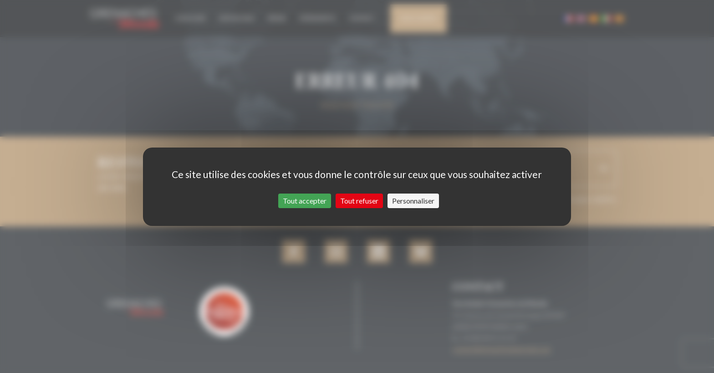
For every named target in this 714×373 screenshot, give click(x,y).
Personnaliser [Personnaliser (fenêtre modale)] (413, 200)
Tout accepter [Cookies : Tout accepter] (304, 200)
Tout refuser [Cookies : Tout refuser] (359, 200)
